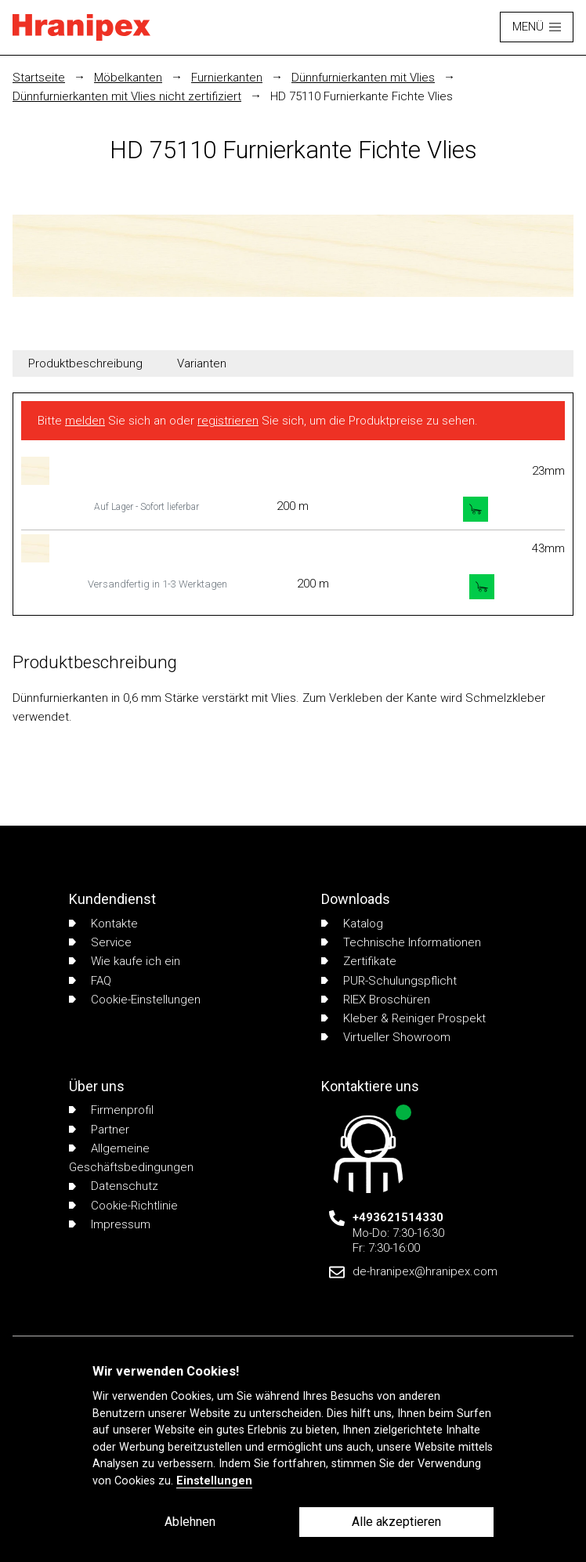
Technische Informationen (401, 942)
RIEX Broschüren (375, 1000)
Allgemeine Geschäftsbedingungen (131, 1157)
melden (85, 421)
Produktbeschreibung (85, 363)
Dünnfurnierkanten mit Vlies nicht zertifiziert (127, 96)
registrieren (228, 421)
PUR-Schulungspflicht (389, 981)
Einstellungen (214, 1481)
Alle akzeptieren (396, 1521)
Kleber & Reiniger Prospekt (403, 1018)
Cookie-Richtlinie (123, 1206)
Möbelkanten (128, 78)
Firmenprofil (111, 1110)
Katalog (352, 924)
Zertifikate (358, 961)
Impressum (109, 1224)
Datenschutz (113, 1186)
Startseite (39, 78)
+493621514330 (398, 1217)
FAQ (90, 981)
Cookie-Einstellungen (135, 1000)
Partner (99, 1130)
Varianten (201, 363)
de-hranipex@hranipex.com (425, 1271)
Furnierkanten (226, 78)
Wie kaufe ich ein (124, 961)
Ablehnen (190, 1521)
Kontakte (103, 924)
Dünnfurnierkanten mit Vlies (363, 78)
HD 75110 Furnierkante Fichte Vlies (361, 96)
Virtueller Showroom (385, 1037)
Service (100, 942)
